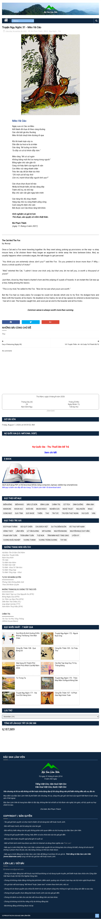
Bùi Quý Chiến (26, 527)
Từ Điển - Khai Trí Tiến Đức (12, 568)
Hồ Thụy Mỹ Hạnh (77, 527)
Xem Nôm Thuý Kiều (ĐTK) (12, 607)
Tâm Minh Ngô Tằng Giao (58, 536)
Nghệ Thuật (68, 509)
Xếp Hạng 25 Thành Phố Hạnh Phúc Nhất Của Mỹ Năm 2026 (27, 665)
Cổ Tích (66, 505)
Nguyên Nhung (60, 531)
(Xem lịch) (50, 411)
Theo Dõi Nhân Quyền (10, 585)
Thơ (59, 31)
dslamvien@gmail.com (13, 869)
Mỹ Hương (46, 531)
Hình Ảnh (90, 505)
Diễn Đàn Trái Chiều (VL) (11, 602)
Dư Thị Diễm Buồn (58, 527)
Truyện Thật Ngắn (70, 513)
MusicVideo (41, 509)
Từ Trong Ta (21, 678)
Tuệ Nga (40, 536)
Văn (93, 513)
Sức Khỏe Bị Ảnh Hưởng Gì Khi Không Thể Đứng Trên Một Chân (27, 635)
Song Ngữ (7, 513)
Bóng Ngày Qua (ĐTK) (10, 597)
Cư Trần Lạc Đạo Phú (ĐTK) (13, 599)
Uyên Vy (75, 536)
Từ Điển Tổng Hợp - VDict (11, 572)
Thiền (39, 513)
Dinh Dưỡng (78, 505)
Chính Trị (56, 505)
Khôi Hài (29, 509)
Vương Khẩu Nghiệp (11, 540)
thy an (63, 540)
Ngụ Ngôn (53, 31)
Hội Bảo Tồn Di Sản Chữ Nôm (13, 553)
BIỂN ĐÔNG (7, 505)
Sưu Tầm (19, 513)
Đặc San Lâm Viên (24, 915)
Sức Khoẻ (30, 513)
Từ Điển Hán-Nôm (9, 563)
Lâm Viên (20, 531)
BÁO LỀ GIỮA (32, 505)
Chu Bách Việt (42, 527)
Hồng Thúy (8, 531)
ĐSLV (46, 31)
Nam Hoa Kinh (7, 558)
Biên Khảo (19, 505)
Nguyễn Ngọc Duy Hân (79, 531)
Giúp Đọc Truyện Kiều (10, 555)
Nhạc (90, 509)
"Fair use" (67, 843)
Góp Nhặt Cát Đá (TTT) (11, 604)
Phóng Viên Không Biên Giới (13, 582)
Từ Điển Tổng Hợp (9, 570)
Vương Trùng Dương (48, 540)
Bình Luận (44, 505)
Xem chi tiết (50, 452)
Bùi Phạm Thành (37, 31)
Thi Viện (5, 560)
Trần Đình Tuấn (27, 536)
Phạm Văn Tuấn (10, 536)
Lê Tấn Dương (33, 531)
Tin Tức (55, 513)
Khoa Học (18, 509)
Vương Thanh (30, 540)
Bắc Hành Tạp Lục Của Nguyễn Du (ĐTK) (18, 594)
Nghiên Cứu (55, 509)
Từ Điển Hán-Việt (8, 565)
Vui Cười (85, 513)
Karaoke (7, 509)
